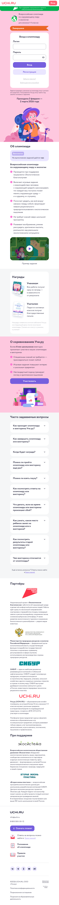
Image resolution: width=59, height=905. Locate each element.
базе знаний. (30, 572)
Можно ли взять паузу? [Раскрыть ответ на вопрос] (25, 478)
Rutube (34, 869)
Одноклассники (23, 869)
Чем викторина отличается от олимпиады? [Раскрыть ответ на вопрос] (27, 559)
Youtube (29, 869)
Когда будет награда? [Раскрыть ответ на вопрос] (24, 452)
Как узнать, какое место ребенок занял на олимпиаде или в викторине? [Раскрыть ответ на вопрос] (27, 524)
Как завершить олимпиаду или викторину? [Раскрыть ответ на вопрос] (27, 440)
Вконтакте (12, 869)
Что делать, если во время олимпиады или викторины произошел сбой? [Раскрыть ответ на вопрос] (27, 507)
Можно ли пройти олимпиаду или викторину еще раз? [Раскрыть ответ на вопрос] (27, 465)
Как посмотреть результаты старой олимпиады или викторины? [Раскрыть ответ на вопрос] (27, 543)
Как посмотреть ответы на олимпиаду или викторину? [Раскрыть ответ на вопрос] (27, 491)
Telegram (18, 869)
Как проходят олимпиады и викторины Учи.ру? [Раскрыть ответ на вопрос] (27, 427)
